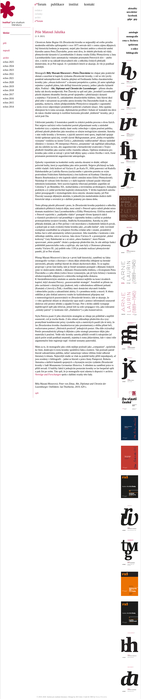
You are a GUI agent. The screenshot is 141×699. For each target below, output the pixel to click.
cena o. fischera (130, 40)
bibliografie (132, 53)
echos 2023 (8, 70)
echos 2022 (8, 74)
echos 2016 (8, 98)
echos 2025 (8, 62)
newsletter (132, 12)
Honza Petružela (101, 697)
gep (135, 19)
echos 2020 (8, 82)
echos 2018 (8, 90)
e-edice (134, 49)
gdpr (129, 19)
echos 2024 (8, 66)
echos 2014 (8, 106)
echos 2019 (8, 86)
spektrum (133, 44)
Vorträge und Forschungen (48, 374)
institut (73, 4)
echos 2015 (8, 102)
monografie (132, 36)
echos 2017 (8, 94)
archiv (38, 17)
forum (40, 4)
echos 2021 (8, 78)
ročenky (39, 14)
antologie (133, 32)
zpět (37, 393)
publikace (57, 4)
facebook (132, 15)
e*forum (39, 21)
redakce (38, 10)
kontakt (89, 4)
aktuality (132, 8)
